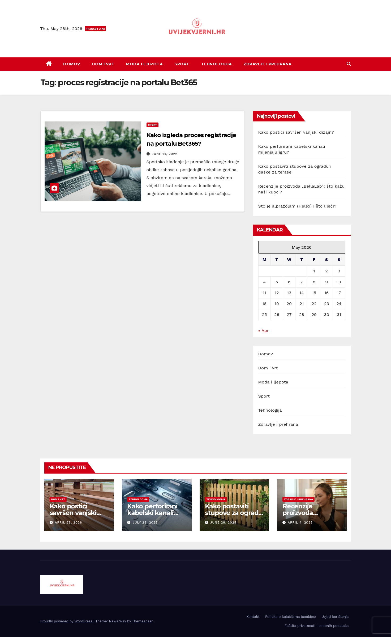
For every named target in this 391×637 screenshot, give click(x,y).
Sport (182, 64)
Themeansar (142, 621)
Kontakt (252, 617)
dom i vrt (58, 499)
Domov (71, 64)
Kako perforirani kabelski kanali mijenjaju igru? (152, 512)
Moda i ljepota (144, 64)
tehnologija (138, 499)
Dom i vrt (103, 64)
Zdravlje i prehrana (267, 64)
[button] (349, 63)
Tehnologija (216, 64)
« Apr (263, 330)
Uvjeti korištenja (335, 617)
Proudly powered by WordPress (67, 621)
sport (152, 124)
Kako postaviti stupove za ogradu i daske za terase (234, 512)
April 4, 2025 (300, 522)
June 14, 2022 (164, 154)
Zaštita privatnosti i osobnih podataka (317, 626)
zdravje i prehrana (298, 499)
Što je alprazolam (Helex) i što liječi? (297, 206)
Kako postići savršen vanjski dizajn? (296, 132)
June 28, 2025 (223, 522)
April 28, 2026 (68, 522)
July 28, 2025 (145, 522)
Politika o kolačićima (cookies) (290, 617)
